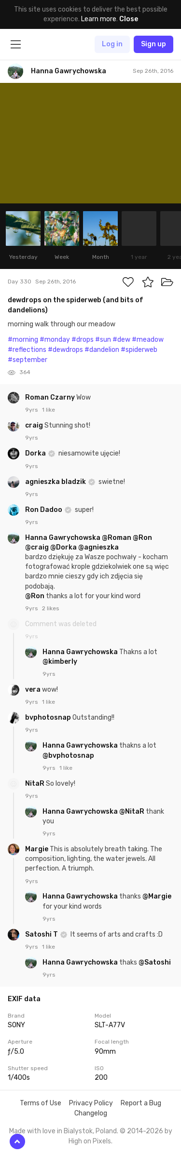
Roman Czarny (50, 397)
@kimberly (59, 662)
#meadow (148, 339)
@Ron (142, 538)
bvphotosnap (48, 717)
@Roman (116, 538)
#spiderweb (139, 350)
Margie (37, 849)
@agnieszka (98, 547)
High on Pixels (90, 1141)
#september (27, 360)
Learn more (98, 19)
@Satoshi (155, 962)
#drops (82, 339)
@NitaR (131, 811)
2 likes (50, 608)
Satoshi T (42, 934)
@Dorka (63, 547)
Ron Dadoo (44, 510)
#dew (121, 339)
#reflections (27, 350)
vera (33, 689)
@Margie (156, 896)
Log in (112, 44)
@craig (37, 547)
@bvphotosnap (68, 755)
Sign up (153, 44)
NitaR (35, 783)
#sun (103, 339)
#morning (23, 339)
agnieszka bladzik (56, 482)
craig (34, 425)
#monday (55, 339)
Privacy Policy (91, 1103)
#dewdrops (65, 350)
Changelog (90, 1113)
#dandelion (101, 350)
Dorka (36, 453)
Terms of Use (40, 1103)
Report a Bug (141, 1103)
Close (128, 19)
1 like (48, 409)
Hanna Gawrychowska (63, 538)
